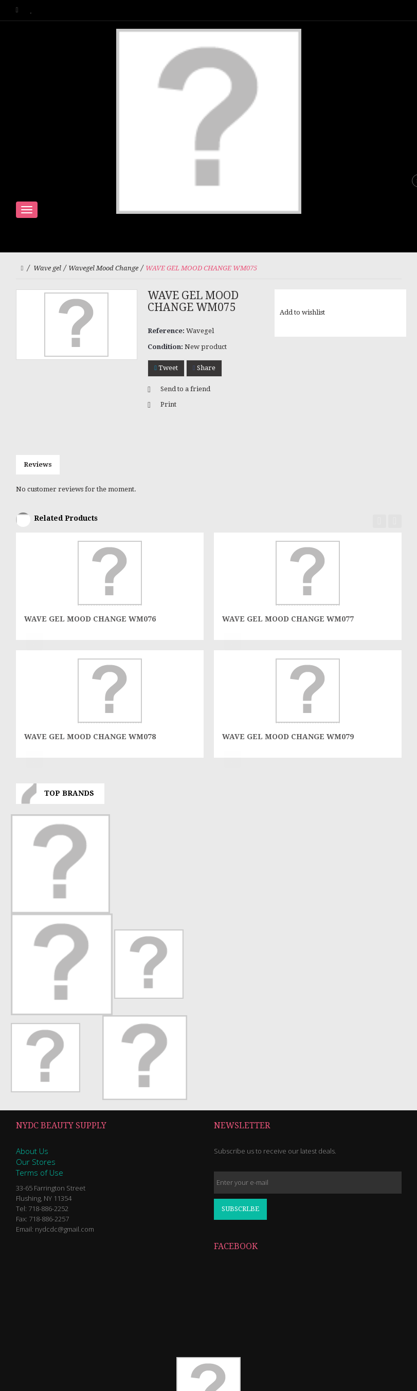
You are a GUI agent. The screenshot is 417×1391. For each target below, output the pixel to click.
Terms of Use (39, 1172)
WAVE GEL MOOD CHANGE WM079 (288, 737)
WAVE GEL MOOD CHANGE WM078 (90, 737)
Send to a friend (185, 389)
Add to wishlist (302, 312)
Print (168, 404)
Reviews (38, 464)
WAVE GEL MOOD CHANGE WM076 (90, 619)
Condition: (165, 347)
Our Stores (36, 1162)
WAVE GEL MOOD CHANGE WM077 (288, 619)
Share (204, 368)
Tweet (166, 368)
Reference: (166, 331)
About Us (32, 1151)
